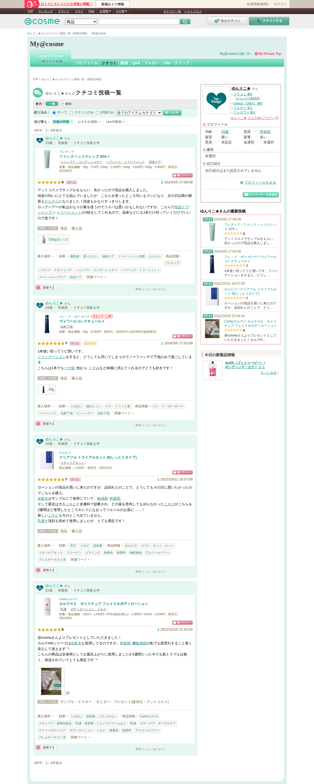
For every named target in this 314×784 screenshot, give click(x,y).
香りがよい (90, 256)
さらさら (52, 201)
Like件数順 (114, 122)
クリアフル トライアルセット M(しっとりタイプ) (98, 457)
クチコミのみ (84, 112)
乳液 (41, 521)
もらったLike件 (248, 98)
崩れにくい (93, 406)
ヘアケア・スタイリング (55, 270)
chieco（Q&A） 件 (248, 103)
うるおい (76, 406)
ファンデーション (52, 357)
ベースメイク (48, 413)
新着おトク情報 (112, 4)
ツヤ (108, 406)
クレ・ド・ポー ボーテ (74, 316)
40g (46, 389)
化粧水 (43, 498)
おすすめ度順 (87, 122)
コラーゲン (74, 552)
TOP (30, 11)
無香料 (121, 552)
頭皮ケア (155, 161)
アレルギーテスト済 (52, 559)
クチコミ (109, 63)
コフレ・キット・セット (157, 545)
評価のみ (107, 112)
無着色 (108, 552)
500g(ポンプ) (53, 239)
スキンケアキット (72, 462)
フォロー (151, 63)
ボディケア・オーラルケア (158, 723)
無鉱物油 (136, 552)
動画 (124, 63)
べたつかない (108, 716)
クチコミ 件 (242, 94)
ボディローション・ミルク (88, 609)
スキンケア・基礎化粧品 (55, 723)
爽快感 (74, 256)
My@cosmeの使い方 (235, 54)
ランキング (45, 11)
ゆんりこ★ (83, 93)
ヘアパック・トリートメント (125, 161)
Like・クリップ (176, 63)
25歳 (225, 132)
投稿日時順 (61, 122)
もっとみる (268, 373)
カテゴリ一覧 (172, 11)
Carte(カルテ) (68, 599)
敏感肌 (102, 498)
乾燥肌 (115, 498)
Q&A (91, 11)
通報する (45, 287)
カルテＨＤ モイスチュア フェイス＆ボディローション (103, 604)
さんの (255, 118)
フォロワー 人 (244, 112)
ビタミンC (93, 552)
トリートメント (69, 212)
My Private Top (270, 54)
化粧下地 (66, 326)
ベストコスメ (193, 11)
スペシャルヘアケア (52, 277)
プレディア (66, 151)
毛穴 (73, 545)
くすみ (94, 368)
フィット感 (122, 406)
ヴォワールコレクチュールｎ (82, 321)
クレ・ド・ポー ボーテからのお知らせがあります (101, 316)
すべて (62, 112)
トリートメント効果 (131, 256)
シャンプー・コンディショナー (81, 161)
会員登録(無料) (257, 4)
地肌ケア (108, 256)
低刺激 (97, 545)
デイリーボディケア (52, 730)
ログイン (280, 4)
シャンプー (46, 212)
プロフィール (86, 63)
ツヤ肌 (69, 368)
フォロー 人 (242, 108)
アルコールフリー (157, 552)
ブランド (64, 11)
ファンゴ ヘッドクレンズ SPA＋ (84, 156)
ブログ (79, 11)
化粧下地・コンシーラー (77, 413)
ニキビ (71, 504)
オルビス (65, 452)
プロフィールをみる (260, 182)
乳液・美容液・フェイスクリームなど (101, 723)
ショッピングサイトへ (182, 175)
